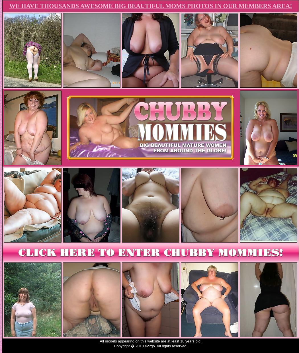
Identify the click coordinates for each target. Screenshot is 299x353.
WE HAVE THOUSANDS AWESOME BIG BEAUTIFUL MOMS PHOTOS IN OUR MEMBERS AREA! (150, 5)
